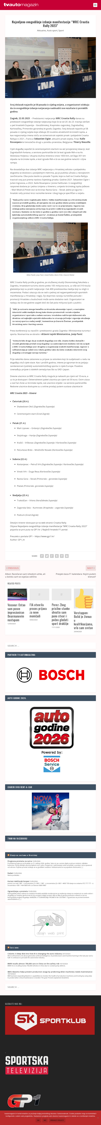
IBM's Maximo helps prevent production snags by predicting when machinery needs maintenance (50, 972)
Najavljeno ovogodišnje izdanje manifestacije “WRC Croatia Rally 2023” (52, 526)
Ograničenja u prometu (18, 891)
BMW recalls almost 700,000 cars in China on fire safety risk (33, 963)
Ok (38, 1120)
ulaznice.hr (77, 386)
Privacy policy (57, 1120)
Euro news (14, 947)
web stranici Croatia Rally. (54, 522)
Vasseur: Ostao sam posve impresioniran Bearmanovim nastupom (16, 612)
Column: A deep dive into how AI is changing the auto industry (35, 953)
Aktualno (41, 30)
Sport (61, 30)
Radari (10, 873)
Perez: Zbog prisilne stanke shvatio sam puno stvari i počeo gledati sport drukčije (61, 614)
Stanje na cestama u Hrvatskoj (23, 855)
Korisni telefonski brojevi (18, 881)
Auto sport (52, 30)
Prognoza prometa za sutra (20, 861)
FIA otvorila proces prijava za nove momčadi (38, 610)
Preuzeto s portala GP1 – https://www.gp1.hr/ (32, 536)
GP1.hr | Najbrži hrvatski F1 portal (51, 529)
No (45, 1120)
